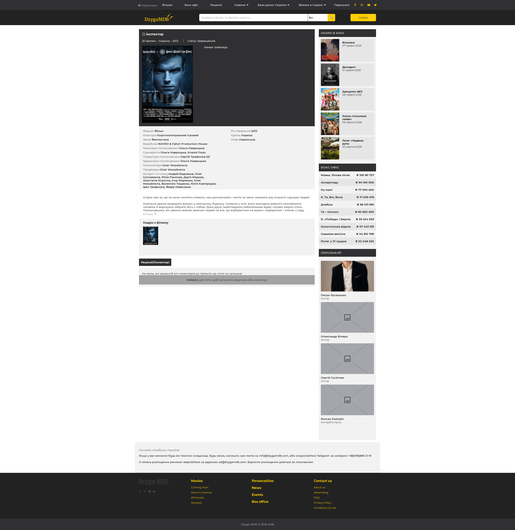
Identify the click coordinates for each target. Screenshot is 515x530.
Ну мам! (327, 189)
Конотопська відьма (336, 226)
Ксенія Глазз (197, 152)
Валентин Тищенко (175, 183)
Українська (149, 5)
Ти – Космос (330, 211)
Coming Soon (199, 487)
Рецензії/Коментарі (155, 262)
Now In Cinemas (201, 492)
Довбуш (327, 204)
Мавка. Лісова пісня (335, 175)
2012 (254, 131)
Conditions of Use (325, 507)
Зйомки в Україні (311, 5)
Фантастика (160, 139)
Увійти (363, 17)
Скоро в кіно (332, 33)
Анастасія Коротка (156, 180)
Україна (164, 40)
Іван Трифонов (154, 187)
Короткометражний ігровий (177, 135)
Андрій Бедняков (181, 173)
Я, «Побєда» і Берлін (336, 219)
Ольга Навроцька (192, 148)
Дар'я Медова (194, 177)
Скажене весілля (333, 233)
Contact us (323, 481)
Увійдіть (192, 278)
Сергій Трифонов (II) (195, 156)
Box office (260, 502)
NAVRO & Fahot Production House (182, 143)
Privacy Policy (322, 502)
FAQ (316, 497)
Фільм (158, 131)
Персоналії (342, 5)
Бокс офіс (191, 5)
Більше (148, 214)
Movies (197, 481)
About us (319, 487)
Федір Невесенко (178, 187)
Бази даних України (272, 5)
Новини (239, 5)
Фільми (167, 5)
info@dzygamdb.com (273, 455)
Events (257, 495)
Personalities (263, 481)
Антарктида (329, 182)
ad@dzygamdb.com (232, 462)
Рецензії (216, 5)
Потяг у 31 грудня (333, 241)
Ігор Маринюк (182, 180)
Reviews (196, 502)
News (256, 488)
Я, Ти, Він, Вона (332, 197)
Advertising (321, 492)
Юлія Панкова (172, 177)
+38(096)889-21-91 (360, 455)
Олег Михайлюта (174, 165)
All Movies (197, 497)
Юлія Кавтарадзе (203, 183)
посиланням (304, 462)
